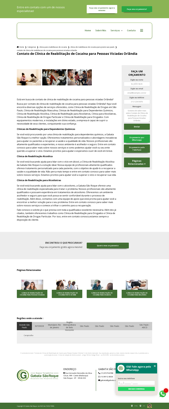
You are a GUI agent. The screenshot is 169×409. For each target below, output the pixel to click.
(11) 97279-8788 (105, 373)
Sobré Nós (100, 30)
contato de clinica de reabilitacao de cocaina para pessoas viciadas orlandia (47, 50)
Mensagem (137, 106)
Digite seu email (137, 88)
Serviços (115, 30)
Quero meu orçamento (108, 245)
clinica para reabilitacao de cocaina (53, 47)
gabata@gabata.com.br (109, 380)
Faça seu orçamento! (137, 9)
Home (88, 30)
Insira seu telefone (126, 378)
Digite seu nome (136, 80)
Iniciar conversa (136, 389)
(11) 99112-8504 (105, 376)
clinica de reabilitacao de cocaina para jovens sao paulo (92, 47)
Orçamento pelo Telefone (137, 148)
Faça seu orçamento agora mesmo (102, 9)
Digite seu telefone (137, 97)
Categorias (31, 47)
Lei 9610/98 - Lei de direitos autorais (112, 355)
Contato (131, 30)
